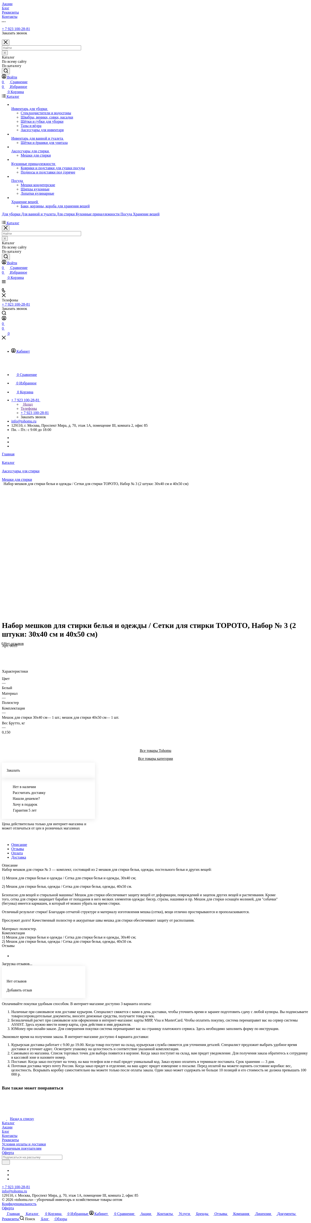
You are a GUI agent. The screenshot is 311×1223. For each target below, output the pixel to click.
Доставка (18, 857)
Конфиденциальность (19, 1204)
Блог (5, 1131)
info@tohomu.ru (23, 421)
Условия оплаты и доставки (24, 1144)
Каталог (8, 1123)
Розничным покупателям (21, 1148)
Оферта (8, 1153)
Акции (7, 1127)
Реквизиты (10, 1140)
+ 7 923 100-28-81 (16, 29)
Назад (27, 404)
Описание (19, 845)
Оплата (17, 853)
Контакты (9, 1136)
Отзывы (17, 849)
